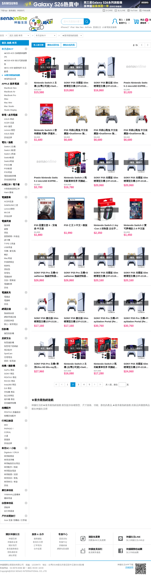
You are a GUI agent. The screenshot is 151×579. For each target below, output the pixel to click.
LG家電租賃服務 (109, 27)
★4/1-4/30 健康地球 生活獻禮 (15, 70)
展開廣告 (145, 3)
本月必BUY (41, 35)
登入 (121, 20)
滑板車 (7, 507)
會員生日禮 (38, 542)
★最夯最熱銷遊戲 (70, 35)
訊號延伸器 (9, 320)
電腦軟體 (8, 284)
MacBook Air (9, 91)
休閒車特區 (7, 503)
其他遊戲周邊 (10, 179)
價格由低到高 (69, 45)
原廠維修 (63, 545)
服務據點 (12, 10)
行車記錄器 (7, 420)
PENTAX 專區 (10, 377)
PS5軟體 (8, 168)
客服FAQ (63, 542)
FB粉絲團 (144, 10)
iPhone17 (65, 27)
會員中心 (124, 23)
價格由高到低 (53, 45)
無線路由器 (9, 313)
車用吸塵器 (9, 456)
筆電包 (7, 273)
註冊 (128, 20)
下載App (3, 10)
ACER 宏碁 (9, 123)
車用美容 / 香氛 (11, 478)
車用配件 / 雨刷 (11, 467)
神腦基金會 (13, 542)
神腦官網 (13, 538)
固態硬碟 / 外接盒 (12, 236)
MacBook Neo (10, 88)
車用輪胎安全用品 (12, 463)
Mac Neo (80, 27)
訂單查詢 (38, 545)
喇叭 (6, 254)
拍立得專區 (9, 395)
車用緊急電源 (10, 471)
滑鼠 (6, 233)
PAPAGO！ (9, 428)
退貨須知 (63, 538)
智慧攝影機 (9, 342)
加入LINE (120, 10)
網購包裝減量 (63, 549)
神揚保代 (21, 10)
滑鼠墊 (7, 269)
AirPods (88, 27)
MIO (6, 425)
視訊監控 (8, 350)
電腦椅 (7, 300)
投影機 (5, 329)
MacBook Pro (10, 95)
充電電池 (8, 357)
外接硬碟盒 (9, 262)
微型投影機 (9, 333)
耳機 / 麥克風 (10, 251)
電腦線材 (8, 276)
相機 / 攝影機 (8, 365)
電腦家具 (6, 292)
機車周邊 (8, 498)
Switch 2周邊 (10, 154)
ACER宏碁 (9, 201)
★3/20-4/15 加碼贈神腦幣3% (15, 55)
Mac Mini (8, 102)
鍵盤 (6, 229)
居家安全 (6, 338)
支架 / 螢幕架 (10, 280)
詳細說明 (129, 567)
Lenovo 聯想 (9, 130)
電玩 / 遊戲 (7, 142)
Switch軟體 (9, 157)
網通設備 (6, 309)
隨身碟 (7, 225)
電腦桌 (7, 297)
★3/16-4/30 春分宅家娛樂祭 (15, 62)
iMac (6, 99)
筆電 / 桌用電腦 (9, 115)
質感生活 (97, 27)
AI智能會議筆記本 (12, 189)
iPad (72, 27)
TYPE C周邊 (9, 243)
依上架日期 (38, 45)
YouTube (132, 10)
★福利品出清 (10, 79)
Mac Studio (9, 106)
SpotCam (8, 353)
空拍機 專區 (9, 392)
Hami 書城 (8, 192)
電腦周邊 (6, 221)
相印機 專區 (9, 399)
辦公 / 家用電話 (11, 324)
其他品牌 (8, 137)
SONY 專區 (9, 374)
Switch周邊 (9, 161)
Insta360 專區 (10, 385)
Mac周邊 (8, 258)
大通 (6, 436)
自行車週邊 (9, 511)
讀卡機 (7, 240)
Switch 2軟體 (10, 150)
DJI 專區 (8, 388)
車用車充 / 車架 (11, 482)
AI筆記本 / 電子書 (11, 184)
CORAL (7, 432)
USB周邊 (8, 247)
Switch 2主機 (10, 146)
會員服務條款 (13, 549)
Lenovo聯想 (9, 209)
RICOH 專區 (9, 381)
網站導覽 (13, 555)
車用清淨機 (9, 460)
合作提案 (38, 549)
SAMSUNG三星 (11, 205)
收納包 (7, 265)
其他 (6, 287)
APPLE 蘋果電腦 (10, 83)
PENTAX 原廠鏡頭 (12, 412)
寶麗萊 (7, 439)
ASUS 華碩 (9, 119)
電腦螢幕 (6, 197)
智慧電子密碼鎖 (11, 346)
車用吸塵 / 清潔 (11, 474)
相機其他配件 (10, 416)
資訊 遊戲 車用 (15, 35)
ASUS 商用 (9, 134)
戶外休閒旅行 (8, 516)
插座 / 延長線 (10, 361)
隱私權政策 (13, 552)
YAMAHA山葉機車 (12, 494)
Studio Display (10, 110)
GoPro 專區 (9, 370)
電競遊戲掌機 (10, 176)
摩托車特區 (7, 490)
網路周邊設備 (10, 317)
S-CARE (108, 10)
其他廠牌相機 (10, 403)
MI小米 (7, 212)
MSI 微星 (8, 126)
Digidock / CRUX (11, 452)
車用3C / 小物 (9, 448)
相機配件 (6, 408)
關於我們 (13, 545)
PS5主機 (8, 165)
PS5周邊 (8, 172)
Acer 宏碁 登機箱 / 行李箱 (15, 520)
